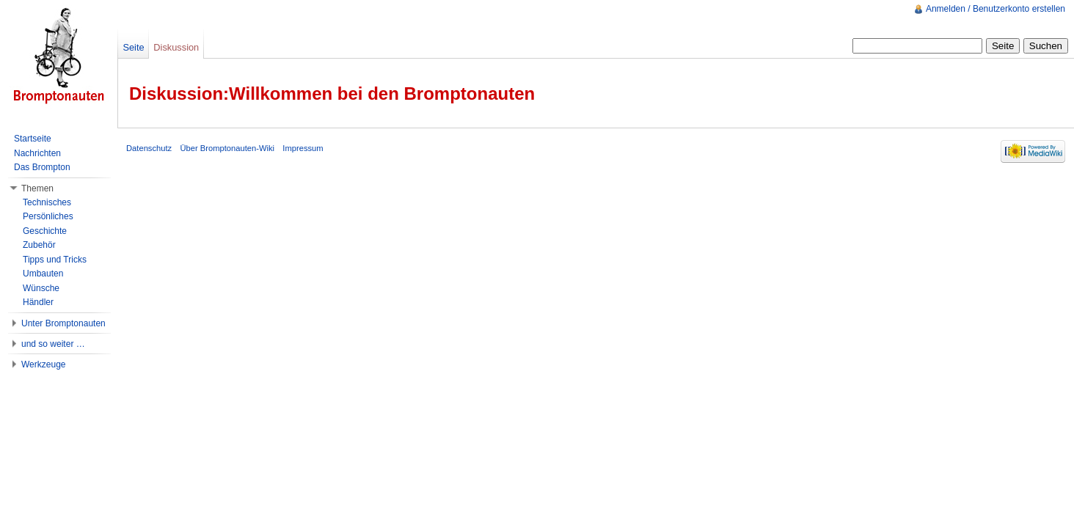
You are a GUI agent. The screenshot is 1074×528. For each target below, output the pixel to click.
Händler (38, 302)
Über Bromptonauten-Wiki (227, 148)
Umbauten (43, 273)
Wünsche (41, 288)
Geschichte (45, 231)
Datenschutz (149, 148)
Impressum (302, 148)
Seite (133, 47)
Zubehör (39, 245)
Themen (37, 188)
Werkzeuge (43, 364)
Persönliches (48, 216)
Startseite (32, 138)
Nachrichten (37, 153)
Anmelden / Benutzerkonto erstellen (995, 9)
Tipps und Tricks (55, 259)
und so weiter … (53, 344)
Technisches (47, 202)
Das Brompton (42, 167)
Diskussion (176, 47)
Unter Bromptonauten (63, 323)
